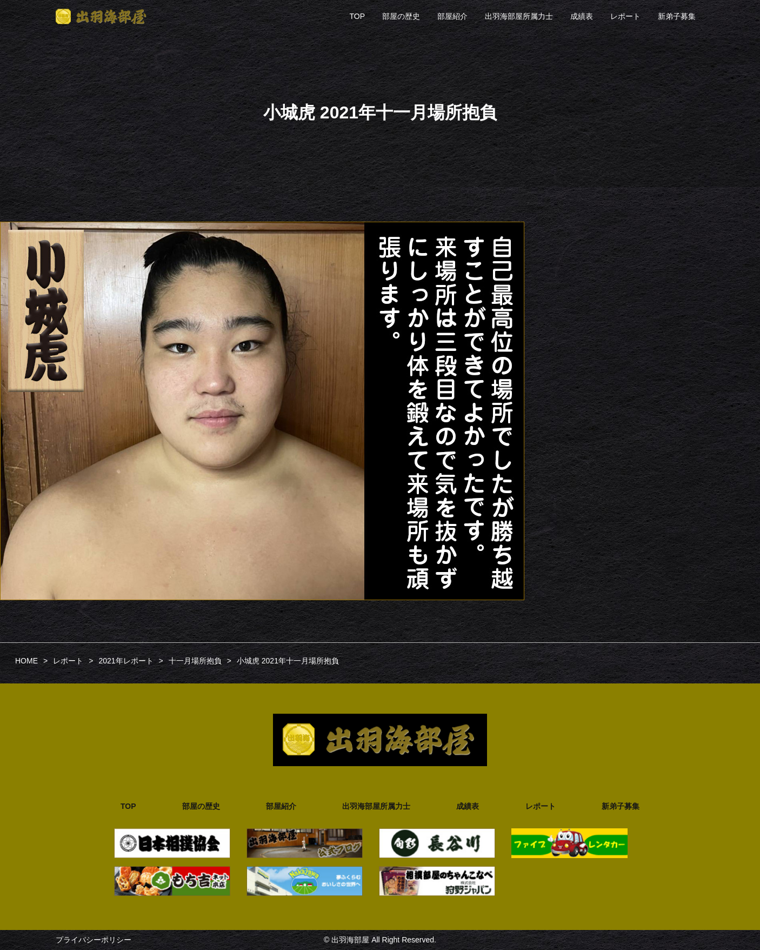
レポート (625, 16)
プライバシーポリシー (93, 939)
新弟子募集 (677, 16)
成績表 (581, 16)
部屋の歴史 (401, 16)
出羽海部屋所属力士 (519, 16)
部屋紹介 (452, 16)
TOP (357, 16)
